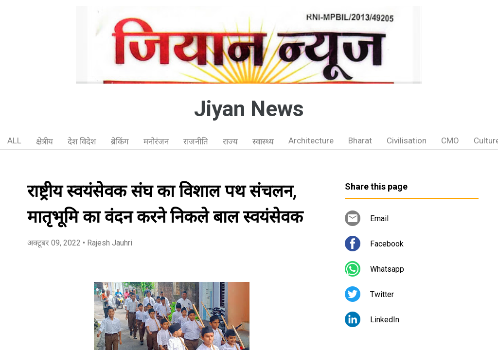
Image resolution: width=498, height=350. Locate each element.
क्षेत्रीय (44, 141)
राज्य (230, 141)
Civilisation (407, 140)
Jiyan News (249, 109)
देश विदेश (82, 141)
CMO (450, 140)
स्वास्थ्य (263, 141)
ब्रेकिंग (120, 141)
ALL (14, 140)
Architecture (311, 140)
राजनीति (195, 141)
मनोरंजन (156, 141)
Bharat (360, 140)
